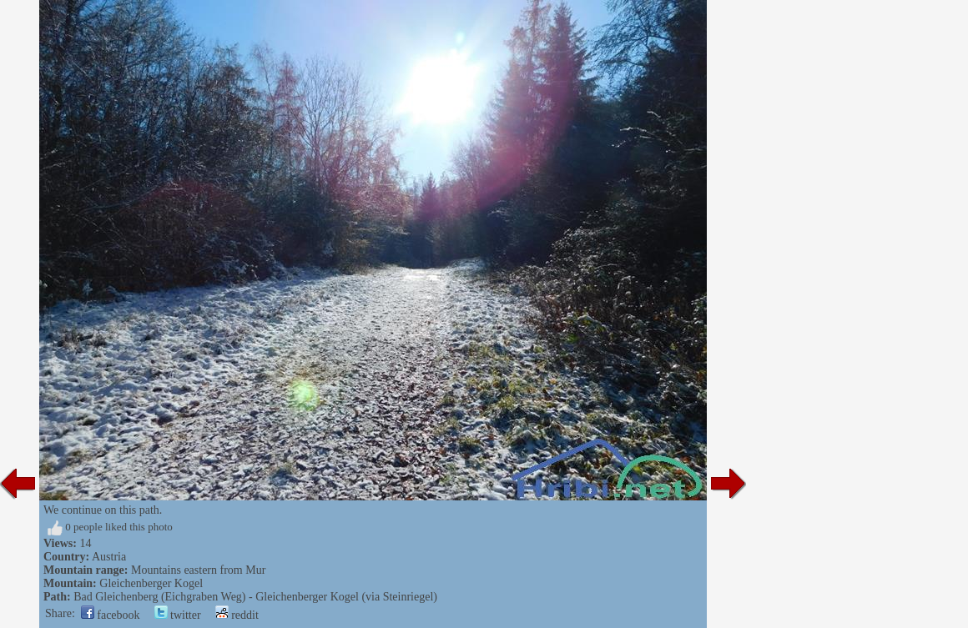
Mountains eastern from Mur (198, 570)
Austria (109, 556)
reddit (237, 615)
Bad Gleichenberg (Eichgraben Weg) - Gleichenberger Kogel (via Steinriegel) (255, 596)
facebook (110, 615)
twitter (177, 615)
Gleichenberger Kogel (151, 583)
